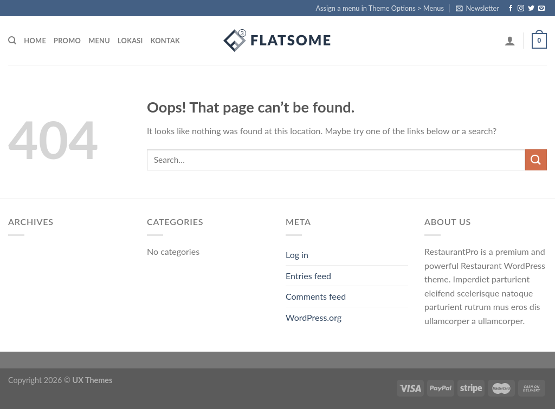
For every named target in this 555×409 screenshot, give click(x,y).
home (35, 40)
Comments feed (316, 296)
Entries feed (308, 276)
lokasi (130, 40)
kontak (165, 40)
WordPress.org (313, 317)
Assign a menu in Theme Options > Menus (379, 8)
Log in (297, 254)
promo (67, 40)
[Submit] (536, 159)
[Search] (12, 40)
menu (99, 40)
